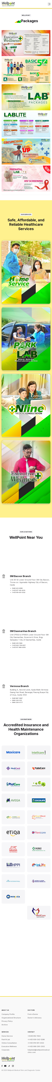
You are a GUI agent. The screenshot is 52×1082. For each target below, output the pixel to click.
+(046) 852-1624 (34, 1036)
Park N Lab (6, 1039)
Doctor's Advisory (35, 1018)
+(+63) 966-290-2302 (36, 1046)
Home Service (7, 1036)
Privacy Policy (7, 1021)
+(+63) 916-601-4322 (36, 1043)
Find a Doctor (33, 1014)
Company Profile (8, 1014)
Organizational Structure (11, 1018)
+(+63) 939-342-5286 (36, 1039)
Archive (5, 1025)
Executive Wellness (9, 1046)
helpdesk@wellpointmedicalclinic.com (39, 1051)
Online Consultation (9, 1043)
